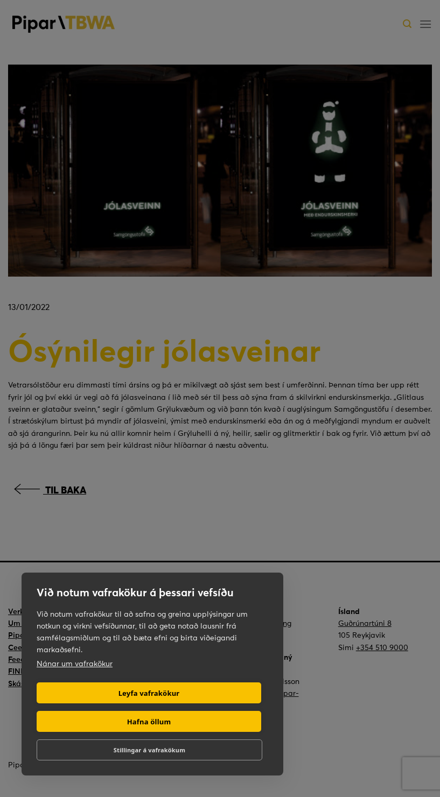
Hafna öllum (149, 722)
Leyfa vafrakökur (149, 693)
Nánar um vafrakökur (75, 663)
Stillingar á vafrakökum (149, 750)
